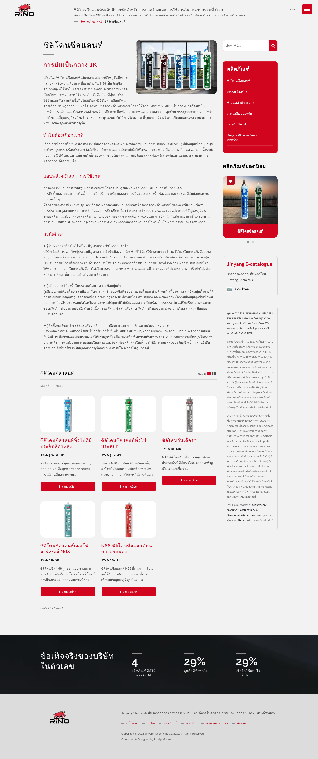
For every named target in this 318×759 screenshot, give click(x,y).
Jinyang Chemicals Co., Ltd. (162, 733)
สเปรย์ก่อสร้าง (237, 91)
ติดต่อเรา (243, 519)
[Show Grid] (209, 373)
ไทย (292, 9)
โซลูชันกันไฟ (236, 124)
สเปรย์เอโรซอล (254, 514)
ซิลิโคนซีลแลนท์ (238, 80)
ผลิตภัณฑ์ (170, 723)
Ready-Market (163, 739)
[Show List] (214, 373)
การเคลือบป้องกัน (239, 113)
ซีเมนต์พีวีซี (233, 509)
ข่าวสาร (191, 723)
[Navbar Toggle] (307, 9)
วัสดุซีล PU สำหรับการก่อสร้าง (243, 137)
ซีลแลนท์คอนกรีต (236, 514)
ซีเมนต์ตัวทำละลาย (240, 102)
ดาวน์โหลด (238, 289)
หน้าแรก (132, 723)
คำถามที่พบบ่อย (217, 723)
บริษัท (151, 723)
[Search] (246, 45)
